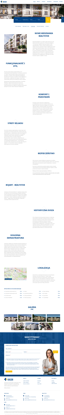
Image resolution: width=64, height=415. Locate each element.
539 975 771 (8, 398)
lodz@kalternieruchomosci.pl (10, 408)
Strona (5, 6)
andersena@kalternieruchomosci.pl (30, 399)
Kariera (38, 382)
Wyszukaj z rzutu (26, 26)
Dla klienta (49, 1)
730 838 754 (46, 398)
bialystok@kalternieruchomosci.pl (25, 368)
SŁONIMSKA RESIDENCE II (13, 6)
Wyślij (8, 371)
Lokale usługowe (26, 382)
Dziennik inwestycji (40, 26)
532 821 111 (8, 407)
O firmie (44, 1)
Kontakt (61, 1)
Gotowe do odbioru (26, 383)
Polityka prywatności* (7, 387)
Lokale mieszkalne (26, 380)
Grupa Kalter (39, 383)
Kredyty (53, 380)
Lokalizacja (33, 26)
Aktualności (56, 1)
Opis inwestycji (18, 26)
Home (34, 1)
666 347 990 (27, 398)
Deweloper (39, 380)
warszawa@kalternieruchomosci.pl (11, 399)
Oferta (39, 1)
